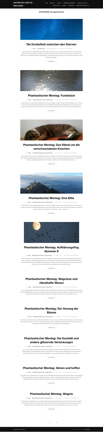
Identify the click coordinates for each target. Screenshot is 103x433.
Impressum (71, 5)
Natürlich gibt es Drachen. (22, 4)
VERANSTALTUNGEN (69, 3)
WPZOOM (87, 430)
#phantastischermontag (38, 101)
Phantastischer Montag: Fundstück (51, 96)
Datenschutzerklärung (82, 5)
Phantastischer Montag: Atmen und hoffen (51, 369)
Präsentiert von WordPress (19, 430)
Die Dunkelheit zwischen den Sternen (51, 45)
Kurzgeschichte (41, 49)
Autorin (59, 3)
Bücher (52, 3)
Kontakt (64, 5)
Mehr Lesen (52, 62)
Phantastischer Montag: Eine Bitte (51, 199)
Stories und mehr (83, 3)
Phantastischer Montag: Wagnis (51, 395)
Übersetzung (56, 5)
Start (46, 3)
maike (34, 49)
